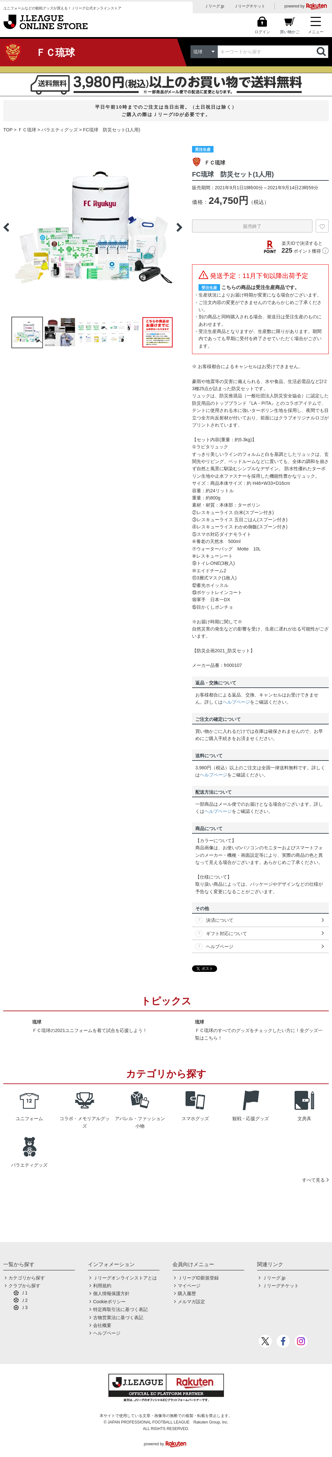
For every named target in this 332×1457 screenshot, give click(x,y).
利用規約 (102, 1285)
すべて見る (313, 1180)
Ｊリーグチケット (249, 6)
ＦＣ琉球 (27, 129)
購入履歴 (187, 1293)
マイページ (189, 1285)
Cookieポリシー (109, 1301)
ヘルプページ (236, 702)
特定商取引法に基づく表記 (120, 1309)
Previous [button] (6, 227)
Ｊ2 (24, 1300)
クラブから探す (24, 1285)
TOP (8, 129)
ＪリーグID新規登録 (198, 1277)
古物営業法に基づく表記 (118, 1317)
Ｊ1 (24, 1292)
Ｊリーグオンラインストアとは (125, 1277)
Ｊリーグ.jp (214, 6)
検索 (322, 52)
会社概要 (102, 1325)
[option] (92, 227)
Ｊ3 (24, 1307)
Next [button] (179, 227)
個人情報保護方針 (111, 1293)
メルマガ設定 (191, 1301)
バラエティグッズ (59, 129)
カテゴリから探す (26, 1277)
